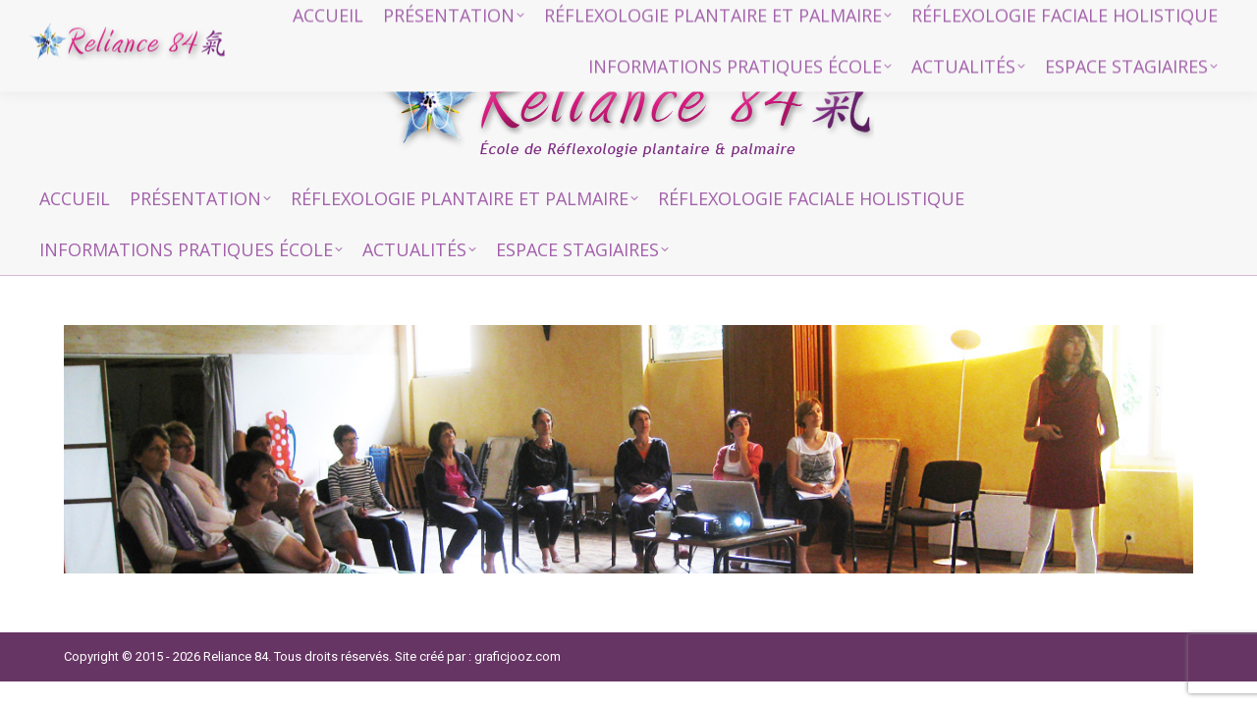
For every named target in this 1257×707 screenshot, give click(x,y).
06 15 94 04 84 (923, 19)
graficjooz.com (517, 656)
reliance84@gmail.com (1083, 19)
